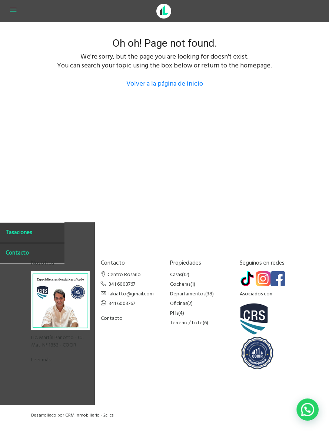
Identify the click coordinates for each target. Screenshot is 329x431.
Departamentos (187, 294)
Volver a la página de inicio (164, 84)
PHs (174, 313)
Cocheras (180, 284)
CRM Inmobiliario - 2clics (89, 415)
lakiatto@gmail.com (131, 294)
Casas (176, 275)
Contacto (112, 318)
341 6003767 (122, 284)
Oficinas (178, 303)
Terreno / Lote (186, 323)
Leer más (40, 360)
